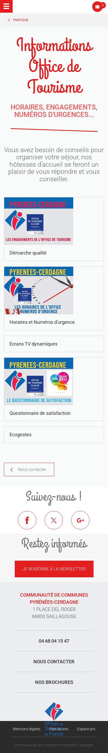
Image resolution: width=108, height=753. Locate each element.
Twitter (58, 524)
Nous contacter (54, 661)
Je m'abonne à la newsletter (54, 568)
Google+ (84, 524)
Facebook (31, 524)
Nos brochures (54, 682)
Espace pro (86, 729)
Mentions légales (26, 729)
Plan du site (58, 729)
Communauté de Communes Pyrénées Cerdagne (54, 745)
